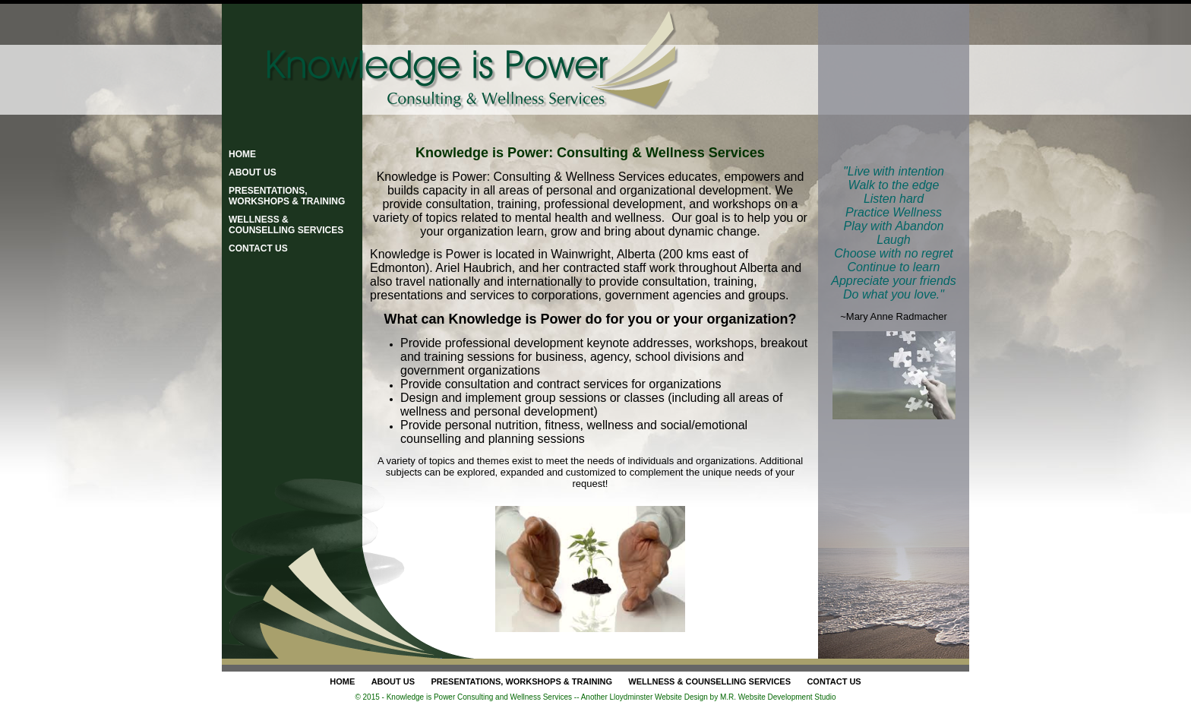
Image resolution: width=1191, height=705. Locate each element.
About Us (252, 172)
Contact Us (258, 248)
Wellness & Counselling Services (286, 225)
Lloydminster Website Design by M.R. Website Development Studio (723, 697)
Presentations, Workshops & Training (287, 196)
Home (242, 154)
